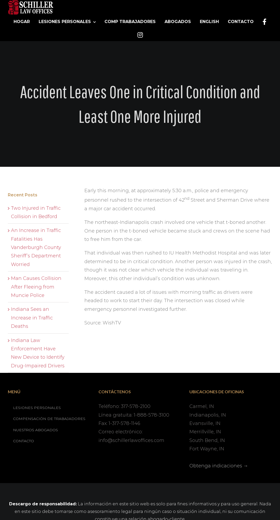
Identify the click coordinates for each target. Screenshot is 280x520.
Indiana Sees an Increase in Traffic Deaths (32, 317)
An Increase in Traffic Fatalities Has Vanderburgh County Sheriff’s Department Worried (36, 247)
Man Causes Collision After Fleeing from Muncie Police (36, 286)
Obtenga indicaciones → (218, 466)
